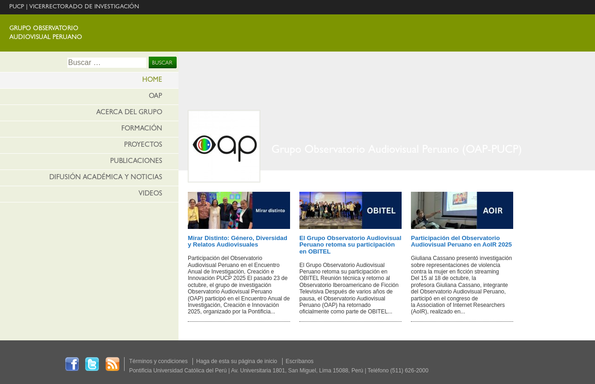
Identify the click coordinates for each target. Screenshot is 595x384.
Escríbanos (300, 361)
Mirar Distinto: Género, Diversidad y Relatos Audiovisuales (237, 241)
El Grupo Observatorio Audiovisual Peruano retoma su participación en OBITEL (350, 244)
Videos (150, 194)
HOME (152, 80)
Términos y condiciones (158, 361)
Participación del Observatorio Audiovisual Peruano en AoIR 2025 (461, 241)
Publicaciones (136, 161)
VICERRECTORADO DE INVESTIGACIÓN (84, 7)
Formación (141, 129)
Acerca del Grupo (129, 113)
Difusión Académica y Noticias (105, 178)
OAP (155, 96)
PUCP (16, 7)
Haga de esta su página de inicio (236, 361)
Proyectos (143, 145)
